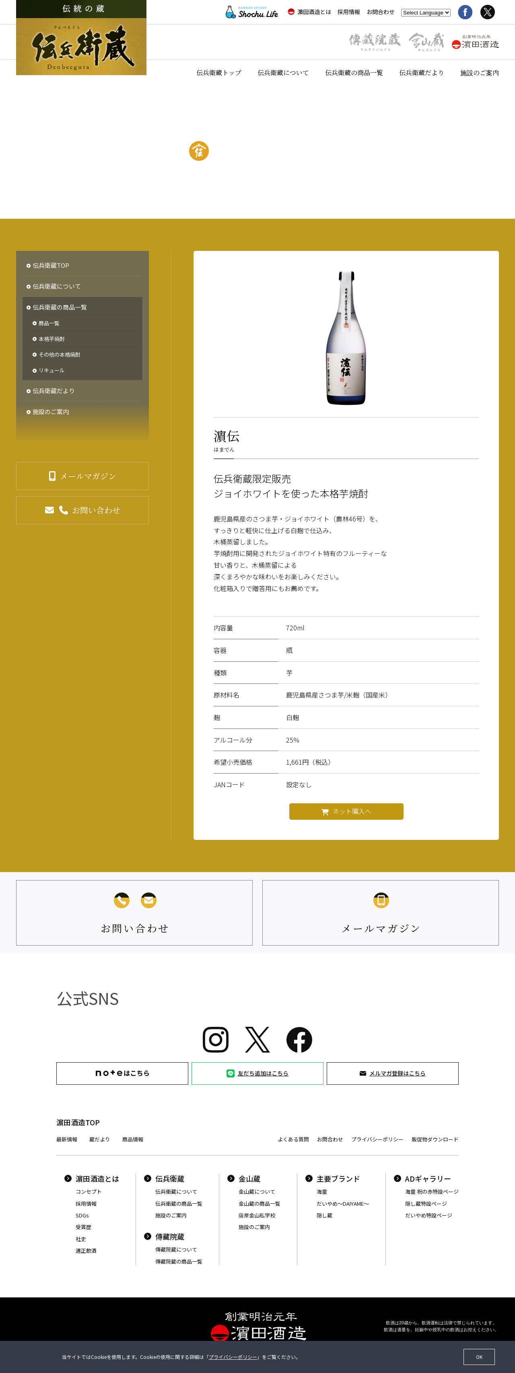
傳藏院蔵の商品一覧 (178, 1261)
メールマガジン (88, 476)
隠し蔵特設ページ (426, 1203)
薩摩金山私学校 (257, 1215)
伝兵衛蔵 (164, 1178)
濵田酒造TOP (78, 1122)
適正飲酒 (86, 1250)
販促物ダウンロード (435, 1139)
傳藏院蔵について (176, 1249)
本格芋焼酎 (52, 339)
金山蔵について (257, 1191)
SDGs (82, 1215)
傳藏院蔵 (164, 1236)
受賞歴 (83, 1227)
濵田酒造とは (309, 12)
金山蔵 (243, 1178)
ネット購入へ (352, 811)
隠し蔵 (324, 1215)
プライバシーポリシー (377, 1139)
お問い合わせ (96, 510)
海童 (322, 1191)
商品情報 (132, 1139)
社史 (81, 1239)
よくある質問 (293, 1139)
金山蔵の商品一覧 (259, 1203)
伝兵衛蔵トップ (218, 72)
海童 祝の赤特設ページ (432, 1191)
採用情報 (349, 12)
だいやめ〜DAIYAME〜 (343, 1203)
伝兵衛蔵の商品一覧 (354, 72)
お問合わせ (381, 12)
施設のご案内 (479, 72)
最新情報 (66, 1139)
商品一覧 (49, 323)
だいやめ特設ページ (428, 1215)
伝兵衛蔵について (283, 72)
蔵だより (99, 1139)
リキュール (52, 370)
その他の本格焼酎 (59, 354)
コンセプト (89, 1191)
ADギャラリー (422, 1178)
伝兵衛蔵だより (421, 72)
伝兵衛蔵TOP (51, 265)
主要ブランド (332, 1178)
